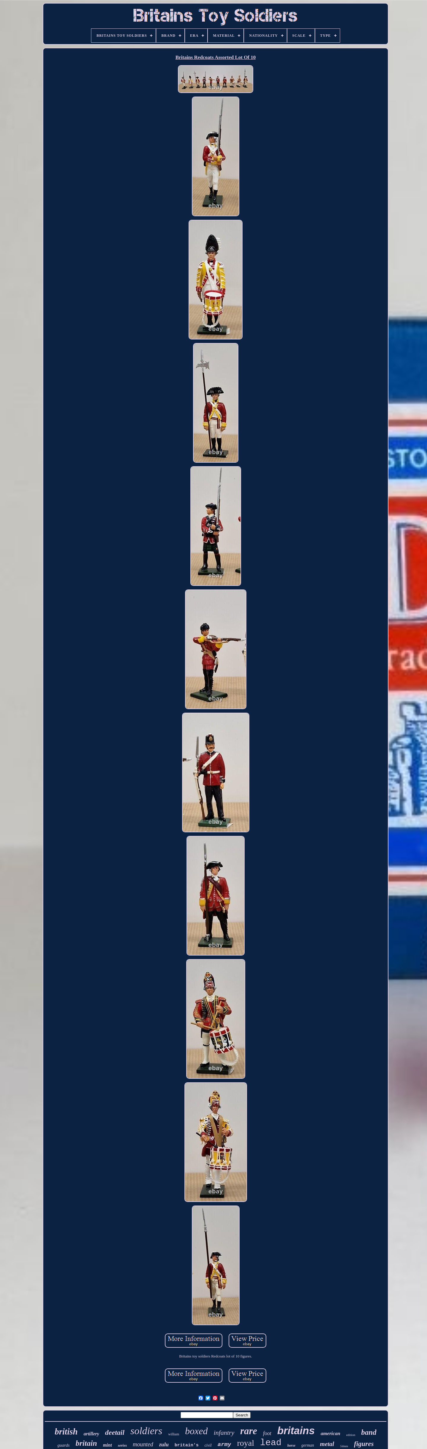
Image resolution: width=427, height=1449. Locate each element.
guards (64, 1445)
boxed (196, 1431)
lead (270, 1443)
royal (245, 1443)
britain (86, 1443)
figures (364, 1444)
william (173, 1434)
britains (296, 1430)
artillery (91, 1433)
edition (350, 1435)
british (66, 1431)
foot (267, 1433)
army (224, 1444)
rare (248, 1431)
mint (107, 1445)
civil (208, 1445)
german (307, 1445)
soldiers (146, 1430)
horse (291, 1445)
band (368, 1432)
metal (327, 1444)
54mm (344, 1446)
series (122, 1445)
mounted (143, 1444)
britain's (187, 1445)
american (330, 1433)
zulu (164, 1445)
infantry (224, 1432)
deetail (114, 1432)
